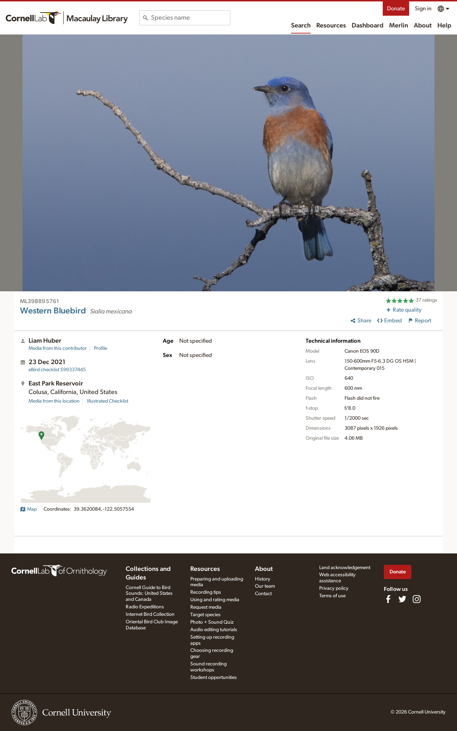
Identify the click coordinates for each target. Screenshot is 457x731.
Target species (205, 614)
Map (28, 509)
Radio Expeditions (145, 606)
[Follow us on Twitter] (402, 599)
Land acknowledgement (344, 567)
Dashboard (367, 25)
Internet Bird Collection (150, 614)
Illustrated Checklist (107, 401)
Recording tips (205, 592)
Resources (331, 25)
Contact (263, 593)
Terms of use (332, 595)
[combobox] (190, 18)
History (262, 579)
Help (444, 25)
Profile (100, 348)
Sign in (423, 8)
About (423, 25)
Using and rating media (214, 599)
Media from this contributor (58, 348)
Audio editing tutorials (213, 629)
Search (301, 25)
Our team (265, 586)
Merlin (398, 25)
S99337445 (57, 369)
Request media (205, 607)
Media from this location (54, 401)
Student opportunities (213, 677)
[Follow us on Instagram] (416, 599)
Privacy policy (333, 588)
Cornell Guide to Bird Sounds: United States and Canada (149, 593)
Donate (396, 8)
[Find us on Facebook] (388, 599)
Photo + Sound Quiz (211, 622)
